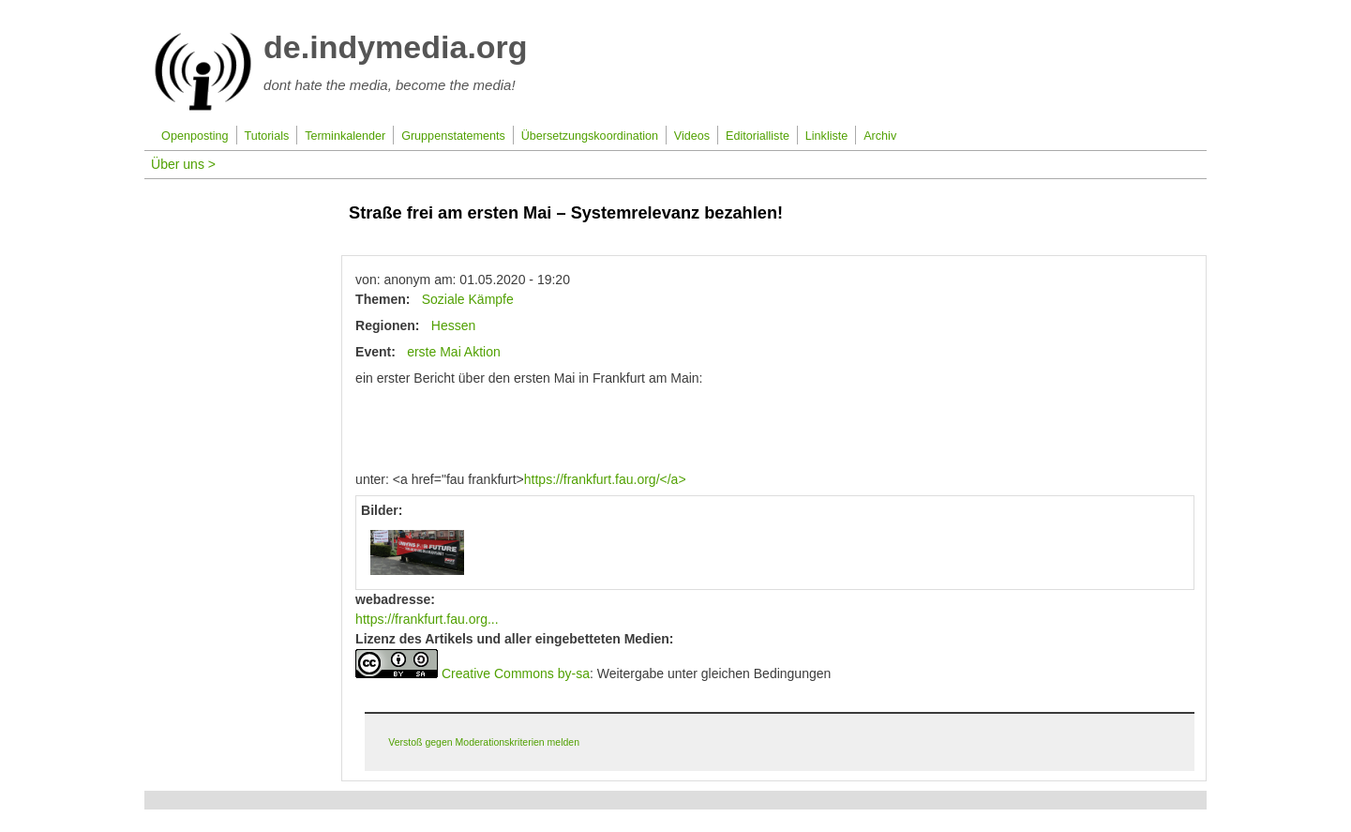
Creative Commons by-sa (516, 673)
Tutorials (266, 136)
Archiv (879, 136)
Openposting (194, 136)
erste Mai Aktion (454, 351)
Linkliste (826, 136)
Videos (692, 136)
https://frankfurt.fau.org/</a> (605, 479)
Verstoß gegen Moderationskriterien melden (483, 742)
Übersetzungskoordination (589, 136)
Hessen (453, 325)
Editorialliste (757, 136)
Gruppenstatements (453, 136)
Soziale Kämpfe (468, 299)
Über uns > (183, 164)
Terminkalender (345, 136)
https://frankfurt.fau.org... (427, 619)
